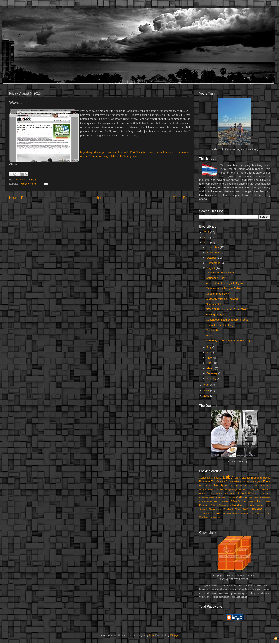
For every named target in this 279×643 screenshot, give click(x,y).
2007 (206, 395)
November (213, 252)
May (209, 357)
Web (252, 513)
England (258, 481)
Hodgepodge (231, 489)
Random (237, 505)
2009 (206, 385)
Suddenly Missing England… (223, 298)
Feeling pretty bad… (218, 314)
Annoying (216, 477)
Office (233, 501)
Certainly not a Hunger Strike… (224, 288)
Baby (228, 477)
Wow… (210, 335)
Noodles (226, 501)
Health (211, 489)
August (211, 268)
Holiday (242, 489)
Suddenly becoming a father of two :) (228, 340)
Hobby (219, 489)
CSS (244, 481)
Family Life (231, 485)
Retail (267, 505)
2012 (206, 232)
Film (241, 485)
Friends (255, 485)
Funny (263, 485)
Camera (220, 481)
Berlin (237, 478)
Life (268, 493)
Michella (257, 497)
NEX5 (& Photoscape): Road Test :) (227, 309)
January (212, 378)
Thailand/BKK (260, 509)
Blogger (246, 477)
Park (268, 501)
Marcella (220, 497)
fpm (151, 635)
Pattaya (214, 505)
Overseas (251, 501)
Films (247, 485)
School (203, 509)
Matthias (242, 497)
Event (266, 481)
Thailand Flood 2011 (236, 509)
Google (202, 489)
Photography (225, 505)
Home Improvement (259, 489)
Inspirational (215, 493)
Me (250, 497)
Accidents (204, 477)
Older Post (181, 198)
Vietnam (244, 513)
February (212, 373)
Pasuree (204, 505)
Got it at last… (214, 330)
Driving (250, 481)
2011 (206, 237)
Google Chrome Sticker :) (221, 272)
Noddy (217, 501)
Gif (268, 485)
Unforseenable (230, 513)
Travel (215, 513)
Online (242, 501)
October (212, 257)
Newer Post (18, 198)
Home (100, 198)
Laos (262, 493)
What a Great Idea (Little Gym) (224, 283)
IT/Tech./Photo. (28, 183)
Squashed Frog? (216, 277)
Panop (260, 501)
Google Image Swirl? (218, 293)
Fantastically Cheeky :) (219, 325)
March (211, 368)
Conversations (233, 481)
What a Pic (263, 513)
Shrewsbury (215, 509)
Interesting (229, 493)
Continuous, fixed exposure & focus (227, 319)
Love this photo (206, 498)
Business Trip (207, 481)
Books (266, 477)
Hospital (203, 493)
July (209, 347)
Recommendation (253, 505)
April (210, 362)
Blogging (256, 477)
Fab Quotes (206, 485)
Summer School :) (217, 304)
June (210, 352)
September (214, 262)
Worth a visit (206, 517)
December (213, 247)
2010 (206, 242)
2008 (206, 390)
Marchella (230, 498)
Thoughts (204, 513)
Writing (216, 517)
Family (219, 485)
